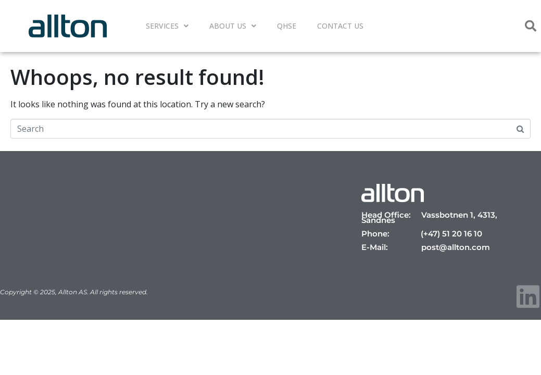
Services (167, 26)
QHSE (286, 26)
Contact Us (340, 26)
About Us (232, 26)
